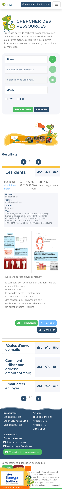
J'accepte (7, 468)
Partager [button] (47, 323)
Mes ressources (12, 424)
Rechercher (23, 109)
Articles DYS (40, 420)
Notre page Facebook (17, 446)
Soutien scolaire (14, 442)
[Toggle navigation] (57, 4)
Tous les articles (42, 416)
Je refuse (18, 468)
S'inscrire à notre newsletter (22, 452)
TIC (22, 99)
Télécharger (26, 323)
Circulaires (39, 428)
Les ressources (12, 416)
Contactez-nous (12, 438)
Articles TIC (39, 424)
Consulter (47, 329)
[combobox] (26, 59)
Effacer (41, 109)
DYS (11, 99)
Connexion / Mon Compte (36, 4)
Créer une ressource (15, 420)
